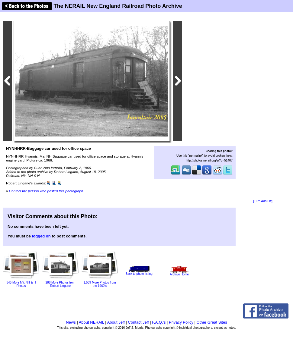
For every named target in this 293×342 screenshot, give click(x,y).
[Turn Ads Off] (262, 201)
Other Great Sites (212, 322)
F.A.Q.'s (159, 322)
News (71, 322)
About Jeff (116, 322)
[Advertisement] (263, 106)
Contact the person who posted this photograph (46, 191)
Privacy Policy (181, 322)
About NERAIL (91, 322)
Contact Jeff (138, 322)
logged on (41, 236)
